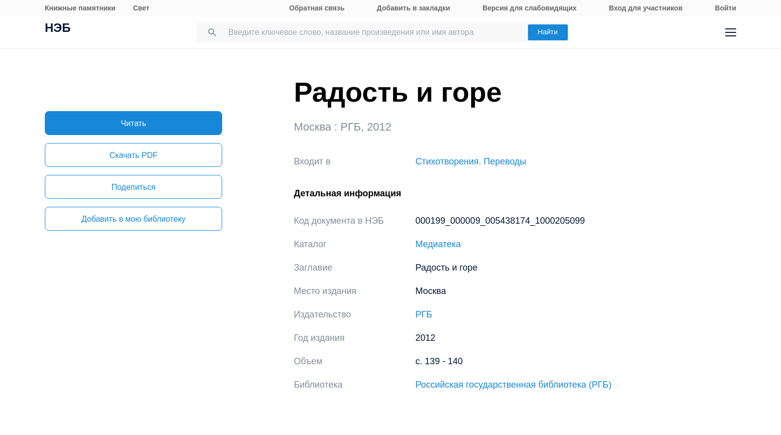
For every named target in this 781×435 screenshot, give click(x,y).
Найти (548, 32)
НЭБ (58, 28)
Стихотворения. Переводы (470, 161)
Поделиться (133, 187)
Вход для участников (646, 8)
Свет (141, 8)
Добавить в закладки (413, 8)
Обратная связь (317, 8)
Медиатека (438, 244)
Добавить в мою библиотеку (133, 219)
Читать (133, 123)
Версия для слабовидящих (530, 8)
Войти (725, 8)
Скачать (133, 155)
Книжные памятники (80, 8)
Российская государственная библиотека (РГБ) (513, 385)
